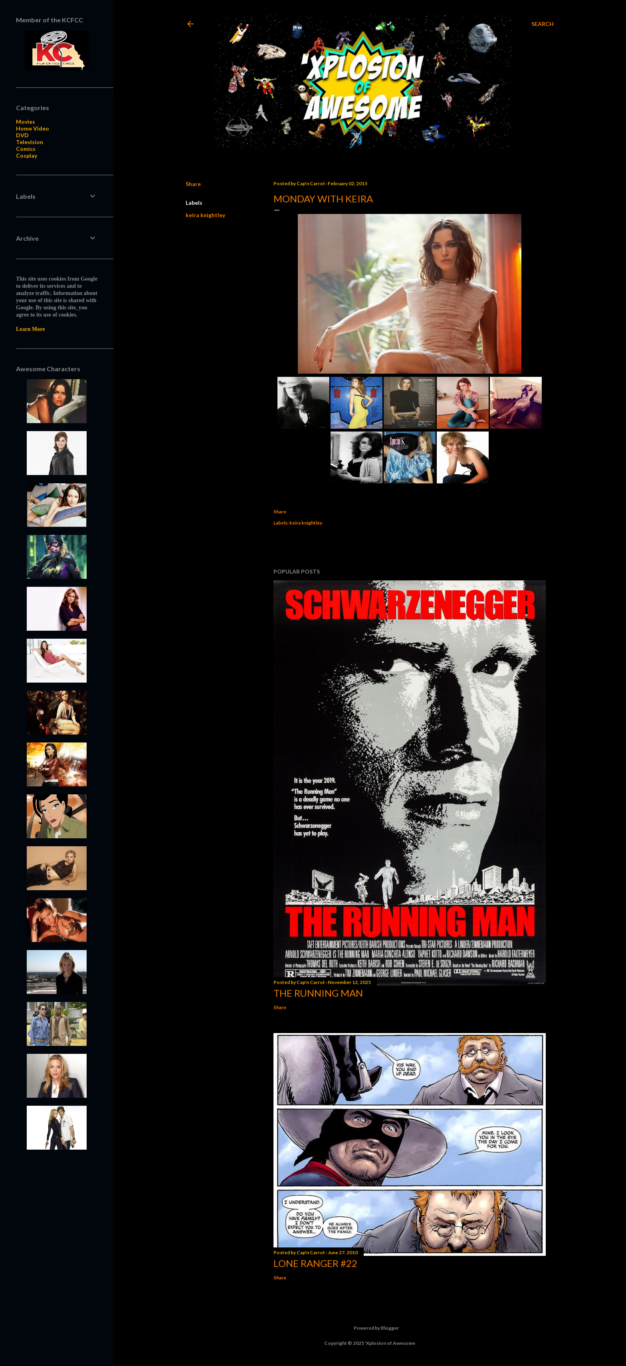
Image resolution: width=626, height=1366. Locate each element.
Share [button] (193, 183)
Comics (26, 148)
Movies (25, 121)
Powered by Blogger (370, 1328)
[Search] (542, 24)
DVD (22, 135)
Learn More (30, 329)
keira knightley (205, 215)
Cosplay (26, 155)
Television (29, 142)
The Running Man (318, 993)
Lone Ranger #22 (315, 1263)
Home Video (32, 128)
